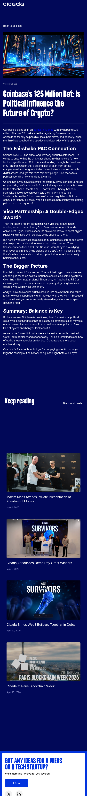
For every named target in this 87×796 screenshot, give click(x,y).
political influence (43, 129)
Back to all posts (12, 26)
